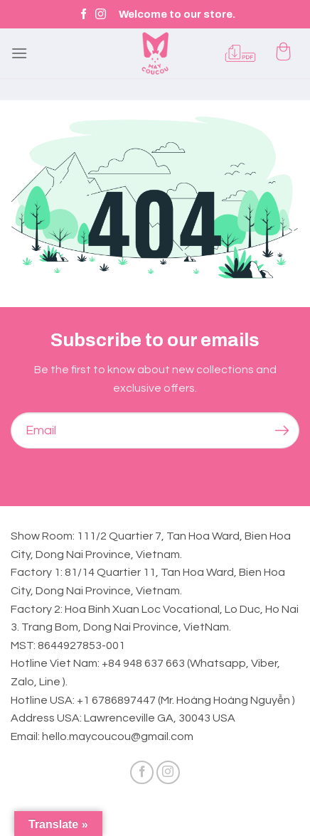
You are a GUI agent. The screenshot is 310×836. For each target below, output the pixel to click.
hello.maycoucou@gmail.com (117, 736)
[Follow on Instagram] (100, 15)
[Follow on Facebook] (83, 15)
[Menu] (19, 53)
